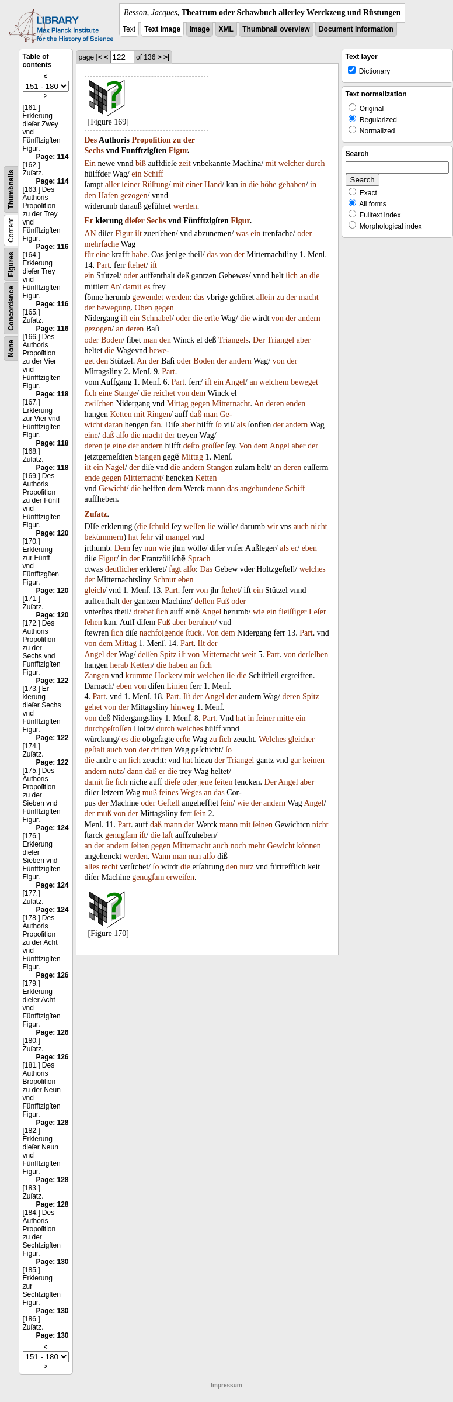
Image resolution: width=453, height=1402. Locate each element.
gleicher (301, 739)
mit (271, 163)
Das (206, 569)
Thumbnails (11, 189)
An (142, 361)
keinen (314, 760)
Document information (356, 29)
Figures (11, 264)
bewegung (114, 307)
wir (272, 526)
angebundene (261, 488)
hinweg (182, 707)
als (241, 424)
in (243, 184)
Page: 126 (52, 975)
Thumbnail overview (275, 29)
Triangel (280, 340)
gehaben (292, 184)
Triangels (233, 340)
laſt (167, 835)
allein (265, 297)
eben (309, 548)
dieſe (172, 782)
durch (315, 163)
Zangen (97, 675)
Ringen (158, 414)
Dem (122, 548)
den (90, 195)
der (189, 140)
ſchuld (159, 526)
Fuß (223, 601)
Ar (114, 286)
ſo (218, 424)
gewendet (147, 297)
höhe (268, 184)
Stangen (147, 457)
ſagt (175, 569)
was (242, 233)
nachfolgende (161, 633)
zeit (184, 163)
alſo (122, 435)
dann (135, 771)
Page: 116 (52, 247)
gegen (163, 307)
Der (259, 340)
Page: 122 (52, 680)
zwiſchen (99, 403)
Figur (178, 150)
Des (91, 140)
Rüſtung (155, 184)
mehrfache (102, 244)
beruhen (202, 622)
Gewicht (112, 488)
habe (139, 254)
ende (92, 478)
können (308, 845)
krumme (138, 675)
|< (99, 57)
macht (309, 297)
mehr (256, 845)
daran (113, 424)
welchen (211, 675)
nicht (319, 526)
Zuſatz (96, 514)
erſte (211, 318)
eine (102, 254)
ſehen (93, 622)
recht (110, 866)
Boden (112, 340)
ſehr (146, 537)
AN (90, 233)
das (212, 254)
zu (177, 140)
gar (295, 760)
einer (194, 184)
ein (136, 174)
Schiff (153, 174)
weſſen (194, 526)
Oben (143, 307)
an (304, 275)
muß (149, 792)
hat (133, 537)
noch (238, 845)
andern (309, 318)
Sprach (199, 558)
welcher (291, 163)
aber (304, 340)
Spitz (168, 654)
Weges (191, 792)
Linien (177, 686)
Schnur (164, 579)
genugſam (121, 835)
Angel (235, 382)
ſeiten (223, 782)
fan (156, 424)
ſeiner (130, 184)
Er (89, 220)
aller (112, 184)
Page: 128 (52, 1122)
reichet (164, 393)
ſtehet (137, 265)
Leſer (317, 611)
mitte (285, 718)
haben (177, 665)
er (294, 548)
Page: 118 (52, 394)
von (225, 254)
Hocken (167, 675)
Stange (125, 393)
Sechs (94, 150)
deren (135, 328)
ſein (227, 803)
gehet (93, 707)
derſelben (313, 654)
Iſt (201, 643)
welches (312, 569)
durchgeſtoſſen (108, 728)
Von (245, 445)
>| (166, 57)
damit (132, 286)
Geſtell (169, 803)
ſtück (194, 633)
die (254, 184)
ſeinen (263, 824)
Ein (90, 163)
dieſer (135, 220)
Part (103, 265)
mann (216, 488)
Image (200, 29)
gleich (94, 590)
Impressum (226, 1385)
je (107, 445)
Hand (213, 184)
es (147, 286)
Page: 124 (52, 828)
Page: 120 (52, 533)
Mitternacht (231, 403)
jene (205, 782)
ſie (211, 526)
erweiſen (180, 877)
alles (92, 866)
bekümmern (104, 537)
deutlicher (121, 569)
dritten (162, 749)
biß (140, 163)
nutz (116, 771)
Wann (161, 856)
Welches (272, 739)
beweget (304, 382)
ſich (291, 275)
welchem (274, 382)
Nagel (114, 467)
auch (301, 526)
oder (304, 233)
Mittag (177, 403)
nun (150, 548)
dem (198, 393)
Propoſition (150, 140)
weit (249, 654)
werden (185, 206)
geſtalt (95, 749)
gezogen (134, 195)
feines (168, 792)
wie (164, 548)
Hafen (108, 195)
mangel (178, 537)
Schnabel (157, 318)
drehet (144, 611)
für (89, 254)
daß (195, 414)
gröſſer (212, 445)
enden (295, 403)
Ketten (120, 414)
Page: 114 (52, 157)
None (11, 348)
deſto (191, 445)
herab (119, 665)
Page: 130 (52, 1262)
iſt (138, 233)
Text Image (162, 29)
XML (226, 29)
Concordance (11, 308)
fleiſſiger (292, 611)
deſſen (204, 601)
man (150, 340)
